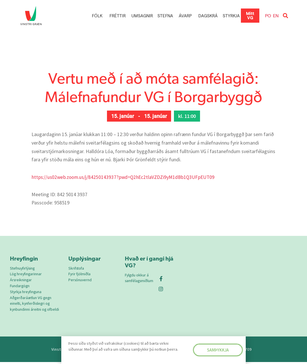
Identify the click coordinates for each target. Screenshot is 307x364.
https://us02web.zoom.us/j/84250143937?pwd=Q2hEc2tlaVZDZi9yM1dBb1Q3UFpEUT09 (124, 177)
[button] (285, 15)
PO (268, 15)
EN (276, 15)
